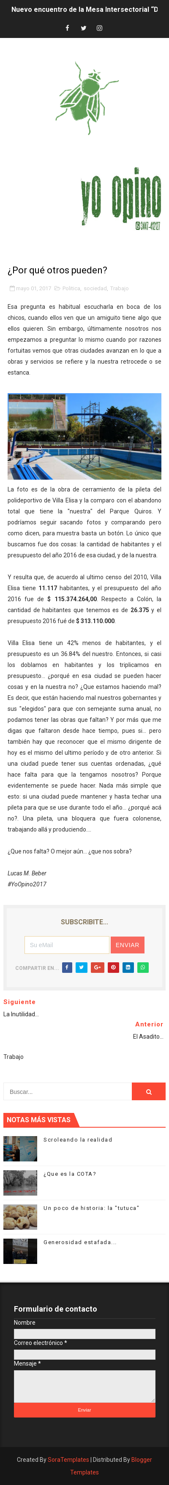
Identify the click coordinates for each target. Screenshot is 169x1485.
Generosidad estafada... (80, 1242)
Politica (71, 288)
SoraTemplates (68, 1459)
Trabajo (119, 288)
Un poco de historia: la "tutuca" (91, 1208)
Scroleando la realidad (78, 1140)
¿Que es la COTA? (70, 1174)
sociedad (95, 288)
